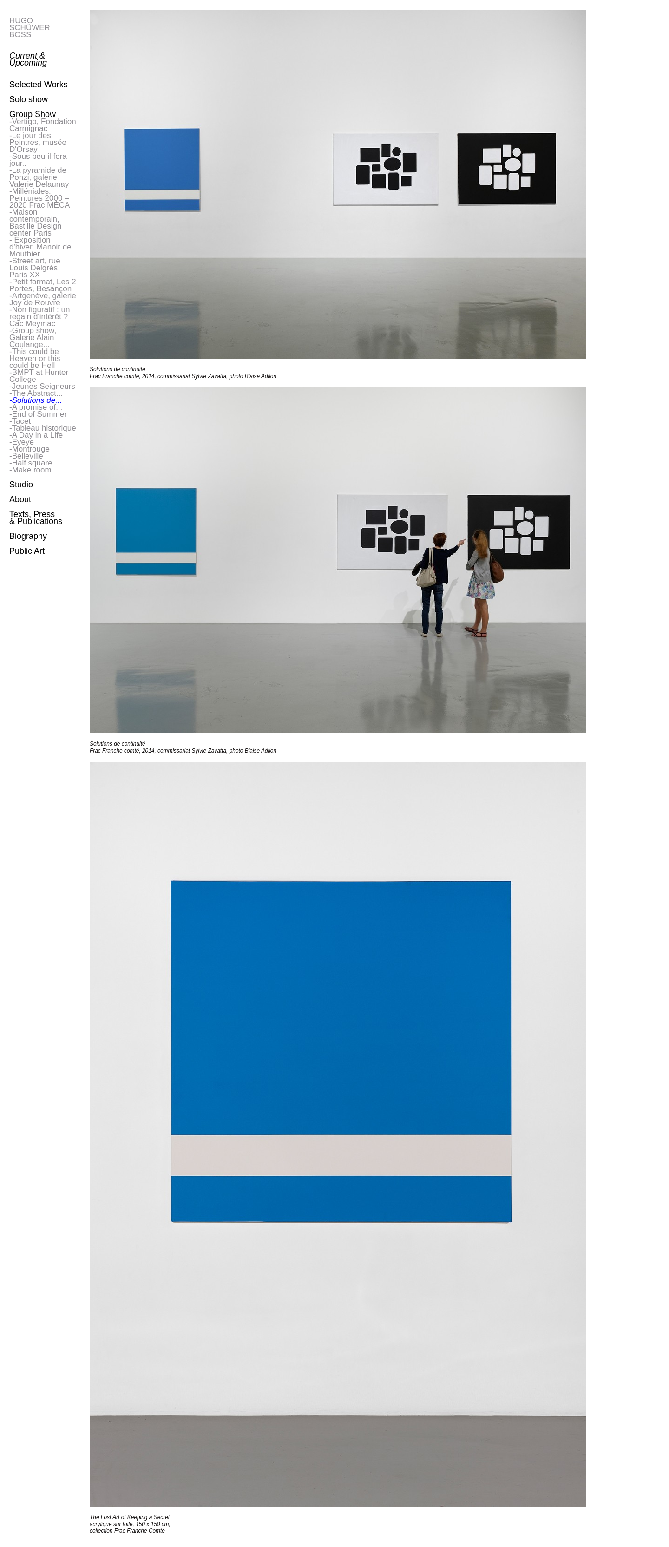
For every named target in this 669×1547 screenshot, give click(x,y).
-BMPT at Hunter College (38, 376)
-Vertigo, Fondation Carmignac (42, 125)
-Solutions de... (35, 400)
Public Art (27, 551)
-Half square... (34, 463)
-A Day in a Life (36, 435)
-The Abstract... (36, 393)
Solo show (28, 99)
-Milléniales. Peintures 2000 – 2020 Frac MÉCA (39, 198)
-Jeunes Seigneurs (42, 386)
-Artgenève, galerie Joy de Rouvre (42, 299)
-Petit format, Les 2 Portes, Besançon (42, 285)
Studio (21, 484)
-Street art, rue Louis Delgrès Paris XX (34, 267)
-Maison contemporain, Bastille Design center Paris (35, 222)
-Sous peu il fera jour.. (38, 160)
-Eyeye (21, 442)
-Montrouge (29, 449)
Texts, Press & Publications (35, 518)
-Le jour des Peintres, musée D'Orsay (37, 142)
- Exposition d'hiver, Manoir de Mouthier (40, 247)
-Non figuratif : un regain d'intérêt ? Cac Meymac (39, 316)
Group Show (32, 114)
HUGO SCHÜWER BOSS (29, 27)
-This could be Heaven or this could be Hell (34, 358)
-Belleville (26, 456)
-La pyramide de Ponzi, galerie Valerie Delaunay (39, 177)
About (20, 499)
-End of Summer (38, 414)
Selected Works (38, 84)
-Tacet (20, 421)
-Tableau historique (42, 428)
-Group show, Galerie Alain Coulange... (32, 337)
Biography (28, 536)
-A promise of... (35, 407)
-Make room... (33, 469)
